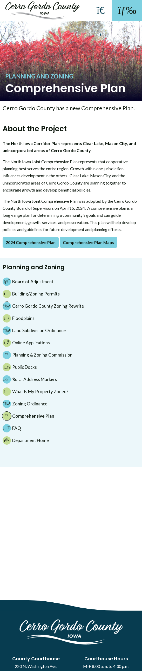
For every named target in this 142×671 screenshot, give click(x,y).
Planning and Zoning (39, 76)
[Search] (100, 21)
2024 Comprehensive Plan (31, 242)
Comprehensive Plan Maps (88, 242)
